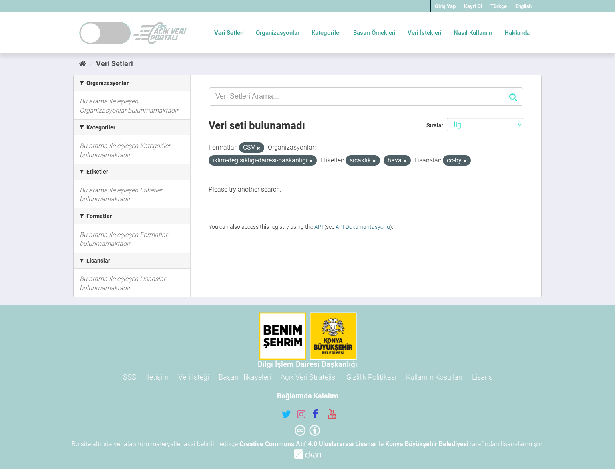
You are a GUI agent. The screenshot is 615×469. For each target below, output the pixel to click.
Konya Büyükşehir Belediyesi (426, 444)
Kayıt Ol (473, 6)
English (523, 6)
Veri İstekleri (425, 32)
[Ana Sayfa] (82, 63)
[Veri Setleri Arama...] (356, 96)
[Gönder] (513, 96)
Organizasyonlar (277, 32)
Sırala (434, 125)
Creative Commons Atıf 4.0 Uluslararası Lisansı (307, 444)
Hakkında (517, 32)
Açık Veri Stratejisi (309, 377)
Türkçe (498, 6)
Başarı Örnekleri (374, 32)
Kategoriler (326, 32)
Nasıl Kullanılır (473, 32)
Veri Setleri (229, 32)
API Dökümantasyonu (363, 227)
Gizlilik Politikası (371, 377)
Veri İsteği (193, 377)
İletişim (157, 377)
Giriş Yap (445, 6)
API (318, 227)
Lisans (482, 377)
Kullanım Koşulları (434, 377)
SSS (129, 377)
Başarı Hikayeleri (245, 377)
